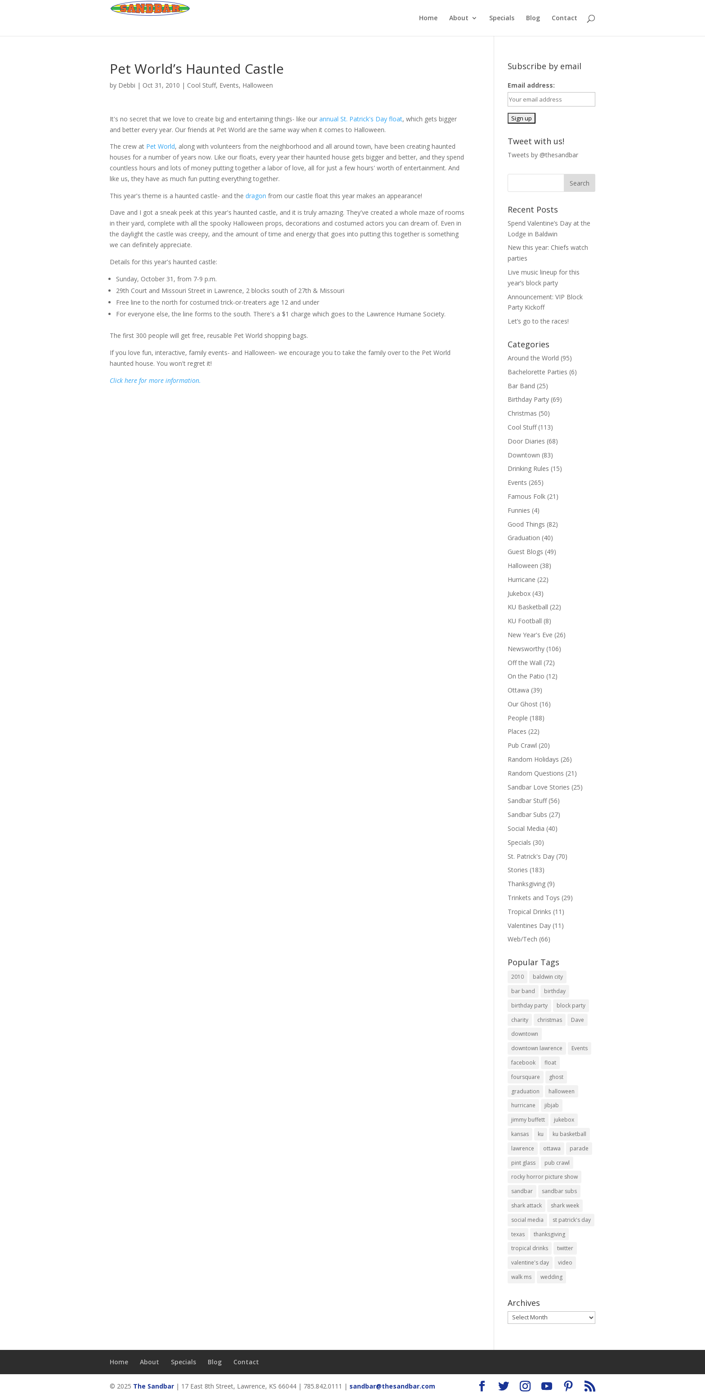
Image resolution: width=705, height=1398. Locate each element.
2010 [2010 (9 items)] (517, 977)
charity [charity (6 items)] (519, 1020)
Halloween (257, 85)
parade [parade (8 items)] (579, 1148)
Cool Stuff (201, 85)
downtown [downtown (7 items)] (524, 1034)
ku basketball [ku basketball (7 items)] (569, 1134)
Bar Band (521, 386)
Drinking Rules (528, 468)
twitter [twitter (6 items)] (565, 1248)
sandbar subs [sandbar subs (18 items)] (559, 1191)
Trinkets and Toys (534, 897)
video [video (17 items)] (565, 1262)
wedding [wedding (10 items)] (551, 1277)
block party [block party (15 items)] (571, 1005)
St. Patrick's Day (531, 856)
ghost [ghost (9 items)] (556, 1077)
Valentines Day (529, 925)
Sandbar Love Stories (539, 787)
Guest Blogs (525, 551)
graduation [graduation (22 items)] (525, 1091)
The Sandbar (153, 1386)
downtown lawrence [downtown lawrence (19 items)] (536, 1048)
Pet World (160, 146)
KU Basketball (528, 607)
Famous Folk (526, 496)
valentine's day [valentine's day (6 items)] (530, 1262)
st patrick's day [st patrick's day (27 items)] (572, 1220)
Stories (518, 869)
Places (517, 731)
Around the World (533, 358)
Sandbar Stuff (527, 800)
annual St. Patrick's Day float (360, 119)
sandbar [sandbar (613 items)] (522, 1191)
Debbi (126, 85)
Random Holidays (533, 759)
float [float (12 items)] (550, 1062)
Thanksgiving (526, 883)
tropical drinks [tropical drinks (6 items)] (529, 1248)
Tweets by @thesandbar (543, 155)
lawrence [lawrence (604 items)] (522, 1148)
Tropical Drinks (529, 911)
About (459, 18)
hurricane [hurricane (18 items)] (523, 1105)
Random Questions (536, 773)
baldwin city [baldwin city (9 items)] (548, 977)
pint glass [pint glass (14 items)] (523, 1163)
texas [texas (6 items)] (518, 1234)
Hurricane (521, 579)
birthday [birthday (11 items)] (555, 991)
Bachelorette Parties (537, 372)
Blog (533, 18)
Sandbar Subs (527, 814)
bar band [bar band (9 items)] (523, 991)
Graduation (524, 537)
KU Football (525, 621)
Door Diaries (526, 441)
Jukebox (519, 593)
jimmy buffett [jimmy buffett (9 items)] (528, 1119)
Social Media (526, 828)
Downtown (524, 455)
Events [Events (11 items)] (579, 1048)
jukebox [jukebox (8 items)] (564, 1119)
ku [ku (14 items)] (541, 1134)
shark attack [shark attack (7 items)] (526, 1205)
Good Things (526, 524)
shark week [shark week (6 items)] (565, 1205)
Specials (501, 18)
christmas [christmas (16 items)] (549, 1020)
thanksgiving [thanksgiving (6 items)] (549, 1234)
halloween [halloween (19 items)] (562, 1091)
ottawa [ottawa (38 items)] (552, 1148)
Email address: (531, 85)
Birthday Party (528, 399)
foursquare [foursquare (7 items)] (525, 1077)
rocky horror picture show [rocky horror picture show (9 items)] (544, 1177)
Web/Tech (522, 939)
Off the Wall (525, 662)
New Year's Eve (530, 634)
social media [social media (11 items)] (527, 1220)
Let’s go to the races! (538, 321)
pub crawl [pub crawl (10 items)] (557, 1163)
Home (428, 18)
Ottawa (518, 690)
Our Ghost (523, 704)
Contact (564, 18)
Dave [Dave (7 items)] (577, 1020)
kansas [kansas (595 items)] (520, 1134)
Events (229, 85)
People (518, 718)
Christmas (522, 413)
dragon (255, 195)
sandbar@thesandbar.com (392, 1386)
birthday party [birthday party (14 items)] (529, 1005)
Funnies (519, 510)
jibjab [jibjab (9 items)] (551, 1105)
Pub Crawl (522, 745)
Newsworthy (526, 648)
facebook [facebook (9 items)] (523, 1062)
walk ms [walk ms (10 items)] (521, 1277)
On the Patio (526, 676)
